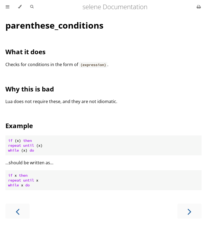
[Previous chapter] (17, 211)
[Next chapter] (189, 211)
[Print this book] (199, 7)
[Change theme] (20, 6)
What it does (25, 51)
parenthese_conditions (54, 25)
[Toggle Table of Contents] (7, 6)
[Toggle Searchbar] (32, 6)
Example (19, 125)
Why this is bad (29, 88)
